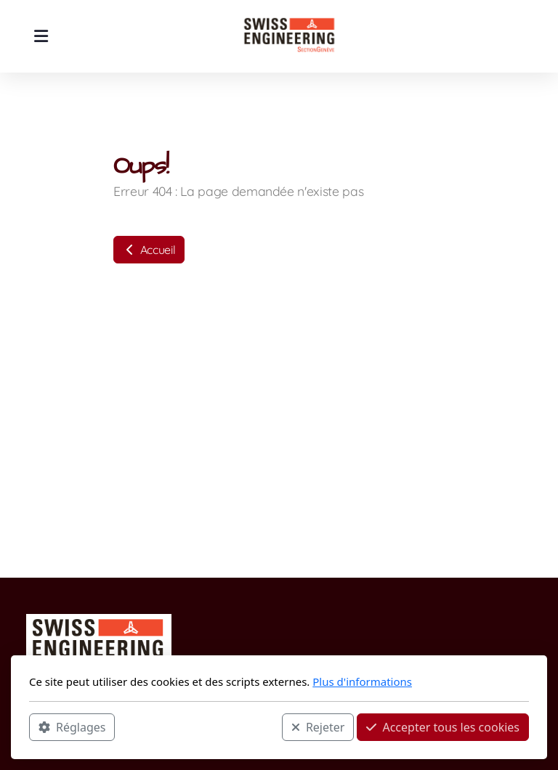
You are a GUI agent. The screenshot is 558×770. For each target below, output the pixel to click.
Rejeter (318, 727)
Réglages (72, 727)
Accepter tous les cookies (442, 727)
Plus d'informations (362, 681)
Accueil (149, 249)
